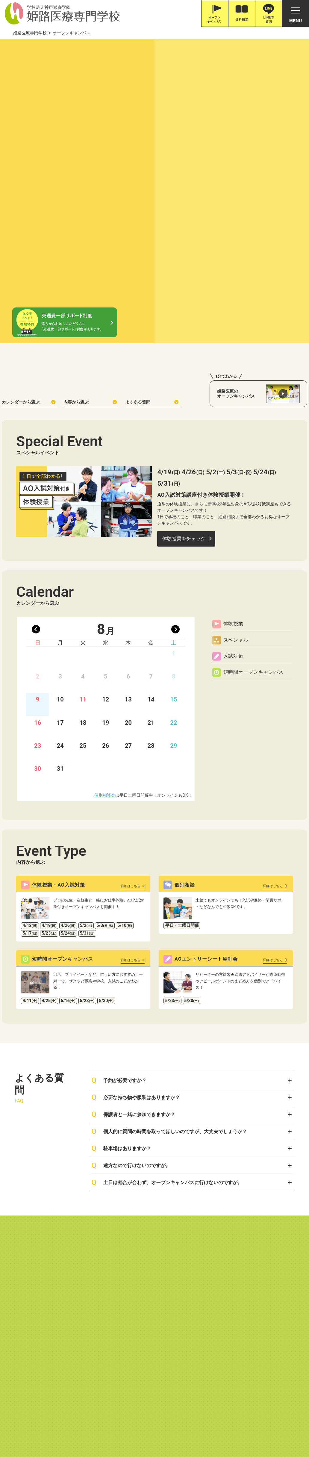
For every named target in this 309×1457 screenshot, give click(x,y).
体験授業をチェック (183, 383)
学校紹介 (17, 1215)
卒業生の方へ (183, 1260)
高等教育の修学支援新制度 (62, 1322)
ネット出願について (138, 1233)
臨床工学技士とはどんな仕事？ (78, 1269)
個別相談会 (104, 640)
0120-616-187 (26, 1389)
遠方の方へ (181, 1233)
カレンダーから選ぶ (28, 246)
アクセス (255, 1270)
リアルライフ (183, 1292)
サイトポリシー (225, 1322)
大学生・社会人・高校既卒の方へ (201, 1242)
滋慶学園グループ (240, 1430)
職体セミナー (166, 1430)
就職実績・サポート (138, 1274)
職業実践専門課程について (123, 1322)
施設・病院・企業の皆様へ (195, 1269)
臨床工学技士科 (64, 1260)
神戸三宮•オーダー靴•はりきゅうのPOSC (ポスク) (50, 1430)
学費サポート (133, 1251)
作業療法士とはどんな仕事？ (76, 1233)
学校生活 (181, 1282)
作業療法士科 (62, 1225)
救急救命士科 (62, 1278)
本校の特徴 (18, 1225)
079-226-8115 (57, 1389)
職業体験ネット (202, 1430)
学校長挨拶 (18, 1251)
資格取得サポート (136, 1283)
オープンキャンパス (267, 1215)
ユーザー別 (184, 1215)
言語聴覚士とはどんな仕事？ (76, 1251)
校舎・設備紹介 (21, 1242)
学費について (133, 1242)
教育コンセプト (21, 1233)
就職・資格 (133, 1265)
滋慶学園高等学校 (281, 1430)
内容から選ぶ (90, 246)
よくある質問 (151, 246)
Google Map (91, 1381)
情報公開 (18, 1322)
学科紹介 (60, 1215)
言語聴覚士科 (62, 1242)
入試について (133, 1225)
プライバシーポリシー (179, 1322)
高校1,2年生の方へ (188, 1225)
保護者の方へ (183, 1251)
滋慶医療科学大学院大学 (123, 1430)
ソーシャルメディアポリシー (277, 1322)
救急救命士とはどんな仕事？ (76, 1287)
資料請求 (255, 1226)
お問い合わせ (260, 1237)
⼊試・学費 (133, 1215)
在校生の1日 (182, 1300)
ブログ (253, 1248)
